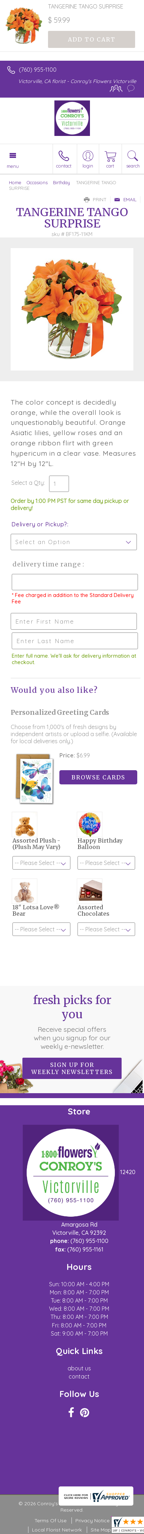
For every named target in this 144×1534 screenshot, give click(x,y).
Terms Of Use (50, 1520)
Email (125, 199)
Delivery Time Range (46, 564)
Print (95, 199)
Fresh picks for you (72, 1022)
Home (15, 182)
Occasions (37, 182)
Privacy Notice (92, 1520)
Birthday (61, 182)
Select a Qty (27, 482)
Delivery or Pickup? (39, 524)
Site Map (101, 1530)
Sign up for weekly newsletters (72, 1068)
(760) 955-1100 (38, 69)
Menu (13, 166)
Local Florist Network (57, 1530)
